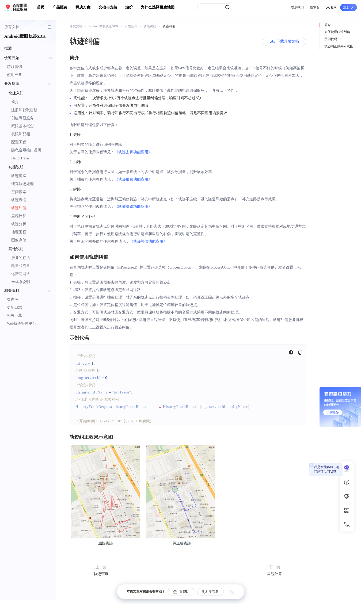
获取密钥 (14, 67)
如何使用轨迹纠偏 (337, 32)
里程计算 (18, 216)
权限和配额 (20, 134)
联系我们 (297, 7)
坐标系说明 (20, 282)
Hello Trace (20, 158)
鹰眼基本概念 (22, 126)
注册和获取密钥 (24, 110)
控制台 (315, 7)
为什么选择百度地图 (157, 7)
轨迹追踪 (18, 176)
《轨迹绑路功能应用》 (133, 207)
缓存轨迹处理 (22, 184)
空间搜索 (18, 192)
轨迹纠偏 (18, 208)
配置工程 (18, 142)
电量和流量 (20, 266)
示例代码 (330, 39)
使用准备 (14, 75)
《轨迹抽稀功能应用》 (133, 179)
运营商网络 (20, 274)
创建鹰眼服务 (22, 118)
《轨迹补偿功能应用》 (148, 241)
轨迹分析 (18, 224)
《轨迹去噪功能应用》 (133, 152)
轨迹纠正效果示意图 (338, 46)
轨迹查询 (18, 200)
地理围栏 (18, 232)
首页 (40, 7)
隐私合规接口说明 (26, 150)
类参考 (12, 299)
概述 (8, 48)
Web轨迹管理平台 (21, 324)
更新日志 (14, 307)
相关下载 (14, 316)
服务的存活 (20, 258)
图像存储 (18, 240)
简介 (15, 102)
